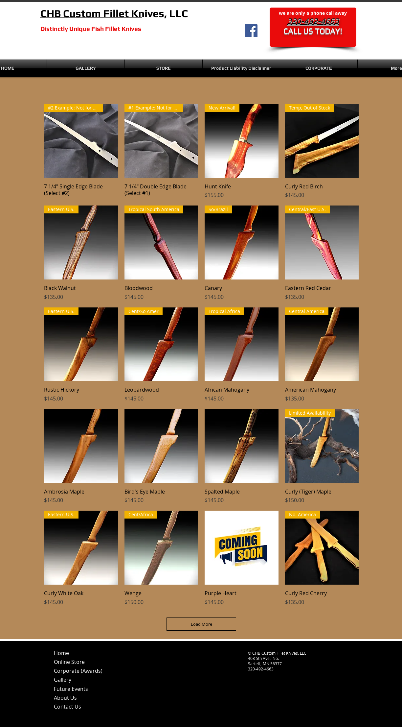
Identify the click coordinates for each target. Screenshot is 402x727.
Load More (201, 624)
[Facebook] (251, 30)
